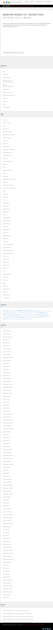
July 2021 (5, 399)
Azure (4, 158)
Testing (5, 238)
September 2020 (7, 428)
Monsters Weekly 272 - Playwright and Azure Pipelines (17, 613)
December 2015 (7, 586)
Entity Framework (7, 185)
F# (3, 191)
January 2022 (6, 381)
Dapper (5, 176)
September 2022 (7, 357)
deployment (6, 274)
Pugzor (5, 226)
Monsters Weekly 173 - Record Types (23, 14)
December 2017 (7, 514)
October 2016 (6, 556)
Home (26, 1)
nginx (4, 292)
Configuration (6, 170)
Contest (5, 74)
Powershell (6, 223)
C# (3, 71)
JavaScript (5, 89)
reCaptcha (5, 297)
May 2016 (5, 571)
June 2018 (5, 503)
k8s (4, 283)
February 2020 (6, 449)
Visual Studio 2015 (7, 250)
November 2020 (7, 423)
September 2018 (7, 494)
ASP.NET (5, 129)
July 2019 (5, 470)
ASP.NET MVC (6, 137)
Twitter (14, 52)
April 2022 (5, 372)
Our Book (48, 1)
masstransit (6, 289)
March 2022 (6, 375)
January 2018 (6, 511)
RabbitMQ (5, 229)
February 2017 (6, 544)
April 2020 (5, 443)
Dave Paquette (33, 624)
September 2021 (7, 393)
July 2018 (5, 500)
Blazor (4, 164)
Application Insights (8, 149)
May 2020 (5, 440)
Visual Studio (6, 247)
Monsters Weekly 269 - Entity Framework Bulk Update (17, 622)
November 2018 (7, 488)
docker (4, 101)
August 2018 (6, 497)
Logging (5, 212)
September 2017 (7, 523)
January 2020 (6, 452)
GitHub (5, 197)
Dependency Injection (9, 179)
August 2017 (6, 526)
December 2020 (7, 420)
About (32, 1)
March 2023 (6, 345)
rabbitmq (5, 295)
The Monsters (10, 17)
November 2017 (7, 517)
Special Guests (40, 1)
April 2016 (5, 574)
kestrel (4, 286)
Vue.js (4, 256)
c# (3, 271)
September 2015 (7, 592)
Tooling (5, 241)
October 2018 (6, 491)
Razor (4, 232)
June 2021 (5, 402)
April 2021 (5, 408)
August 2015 (6, 595)
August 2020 (6, 431)
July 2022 (5, 363)
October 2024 (6, 331)
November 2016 (7, 553)
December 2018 (7, 485)
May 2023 (5, 339)
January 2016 (6, 583)
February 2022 (6, 378)
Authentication (7, 152)
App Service (6, 146)
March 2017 (6, 541)
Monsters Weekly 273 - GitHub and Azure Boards (16, 610)
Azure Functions (7, 161)
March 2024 (6, 334)
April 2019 (5, 473)
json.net (5, 280)
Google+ (21, 52)
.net (4, 126)
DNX (4, 173)
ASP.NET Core (6, 131)
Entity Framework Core (9, 188)
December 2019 (7, 455)
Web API (5, 259)
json (4, 104)
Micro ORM (6, 217)
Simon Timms (26, 624)
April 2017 (5, 538)
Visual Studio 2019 (7, 253)
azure (4, 268)
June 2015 (5, 597)
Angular (5, 143)
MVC (4, 215)
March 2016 (6, 577)
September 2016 (7, 559)
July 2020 (5, 434)
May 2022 (5, 369)
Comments (28, 17)
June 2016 (5, 568)
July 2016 (5, 565)
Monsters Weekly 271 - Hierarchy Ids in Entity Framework (18, 616)
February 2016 (6, 580)
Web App (5, 262)
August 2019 (6, 467)
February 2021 (6, 414)
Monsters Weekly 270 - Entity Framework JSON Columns (18, 619)
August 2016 (6, 562)
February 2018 (6, 509)
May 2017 (5, 535)
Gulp (4, 200)
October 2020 (6, 426)
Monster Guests (7, 92)
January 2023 (6, 351)
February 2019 (6, 479)
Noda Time (6, 220)
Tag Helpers (6, 235)
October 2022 (6, 354)
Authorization (6, 155)
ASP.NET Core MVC (8, 134)
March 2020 (6, 446)
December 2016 (7, 550)
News (4, 85)
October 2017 (6, 520)
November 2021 (7, 387)
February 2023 (6, 348)
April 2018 (5, 506)
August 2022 (6, 360)
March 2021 (6, 411)
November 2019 (7, 458)
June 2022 (5, 366)
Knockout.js (6, 209)
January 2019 (6, 482)
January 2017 (6, 547)
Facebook (6, 52)
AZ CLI (4, 140)
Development (6, 80)
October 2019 (6, 461)
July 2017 (5, 529)
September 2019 (7, 464)
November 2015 (7, 589)
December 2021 (7, 384)
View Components (8, 244)
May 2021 (5, 405)
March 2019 (6, 476)
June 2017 (5, 532)
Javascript (5, 206)
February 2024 (6, 337)
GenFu (4, 194)
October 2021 (6, 390)
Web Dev (5, 265)
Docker (5, 182)
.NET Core (5, 123)
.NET (4, 120)
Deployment (6, 77)
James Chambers (41, 624)
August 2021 (6, 396)
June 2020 (5, 437)
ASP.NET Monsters (16, 2)
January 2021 (6, 417)
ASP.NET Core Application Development (18, 6)
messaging (6, 107)
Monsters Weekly (7, 82)
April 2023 (5, 342)
